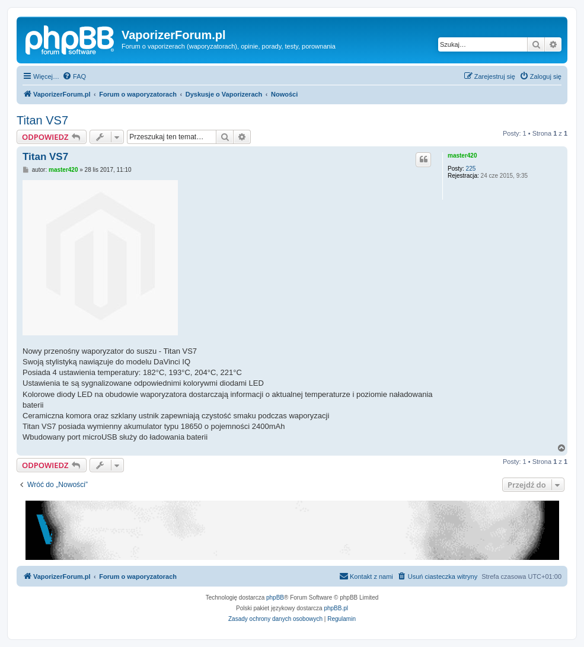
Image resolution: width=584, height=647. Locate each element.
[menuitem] (74, 76)
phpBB (275, 597)
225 (471, 168)
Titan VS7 (42, 120)
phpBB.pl (336, 608)
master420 (462, 155)
